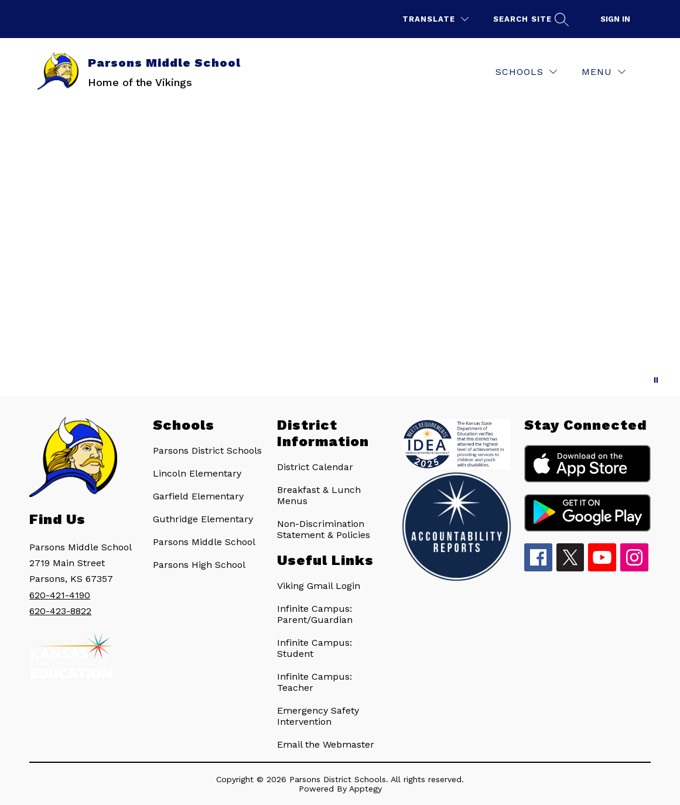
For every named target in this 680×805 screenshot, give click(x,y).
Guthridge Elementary (203, 519)
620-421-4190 (59, 595)
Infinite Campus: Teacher (314, 682)
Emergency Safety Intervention (318, 716)
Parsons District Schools (207, 450)
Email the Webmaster (325, 744)
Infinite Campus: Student (314, 648)
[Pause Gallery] (656, 380)
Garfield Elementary (198, 496)
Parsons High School (199, 564)
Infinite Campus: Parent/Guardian (315, 614)
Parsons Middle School (204, 541)
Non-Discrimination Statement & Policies (323, 529)
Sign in (615, 19)
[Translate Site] (435, 19)
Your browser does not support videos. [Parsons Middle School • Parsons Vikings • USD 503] (340, 250)
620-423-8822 (60, 610)
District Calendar (315, 466)
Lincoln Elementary (197, 473)
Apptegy (365, 788)
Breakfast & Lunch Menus (319, 495)
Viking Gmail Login (318, 585)
